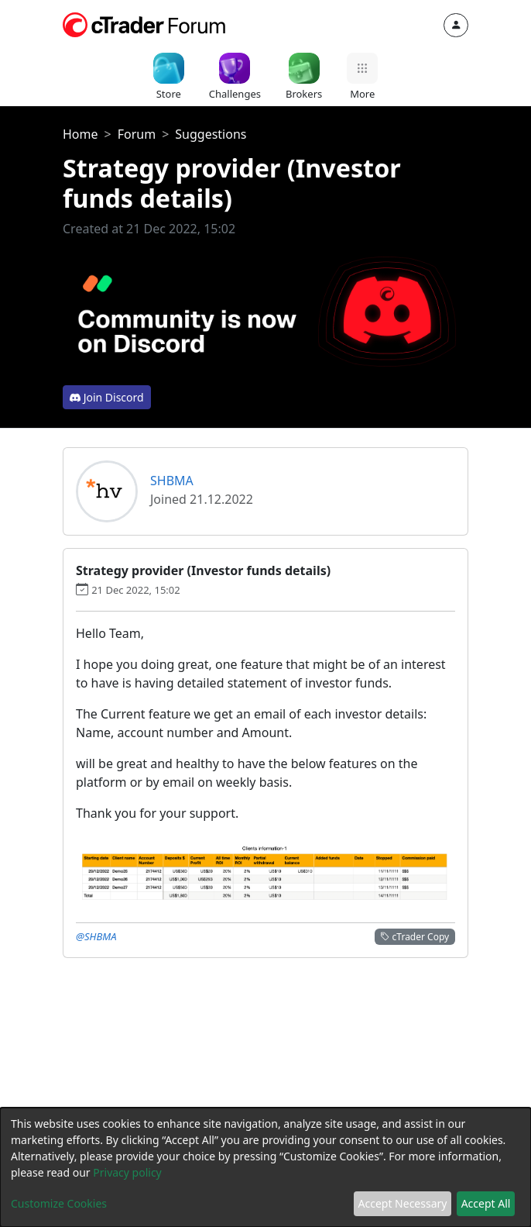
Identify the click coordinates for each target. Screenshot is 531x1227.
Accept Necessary (402, 1203)
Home (80, 134)
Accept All (486, 1203)
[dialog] (265, 1167)
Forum (137, 134)
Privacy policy (127, 1172)
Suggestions (210, 134)
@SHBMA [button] (96, 936)
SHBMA (172, 480)
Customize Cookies (59, 1203)
